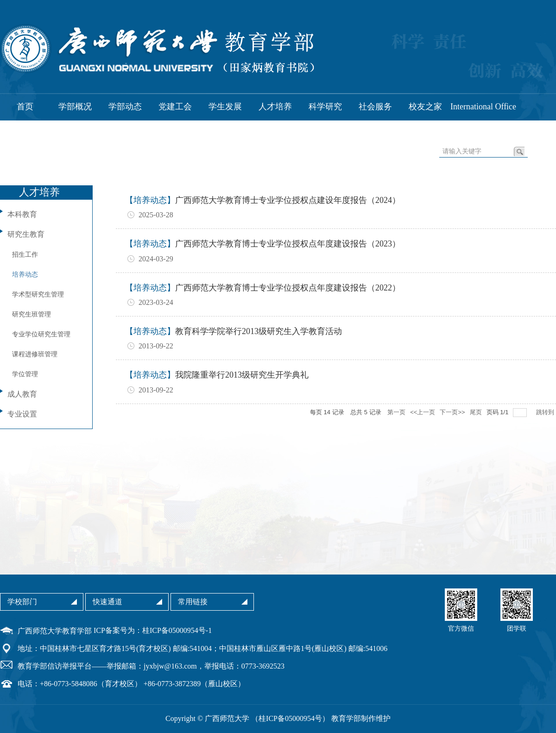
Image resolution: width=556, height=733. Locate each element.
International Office (483, 106)
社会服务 (375, 106)
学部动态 (125, 106)
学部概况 (75, 106)
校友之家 (425, 106)
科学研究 (325, 106)
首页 (25, 106)
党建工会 (175, 106)
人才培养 (275, 106)
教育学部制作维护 (361, 718)
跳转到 (546, 412)
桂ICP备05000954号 (290, 718)
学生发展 (225, 106)
